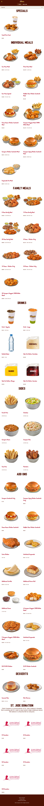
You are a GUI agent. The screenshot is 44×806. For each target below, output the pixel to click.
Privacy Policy (22, 799)
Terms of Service (22, 797)
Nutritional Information (22, 800)
